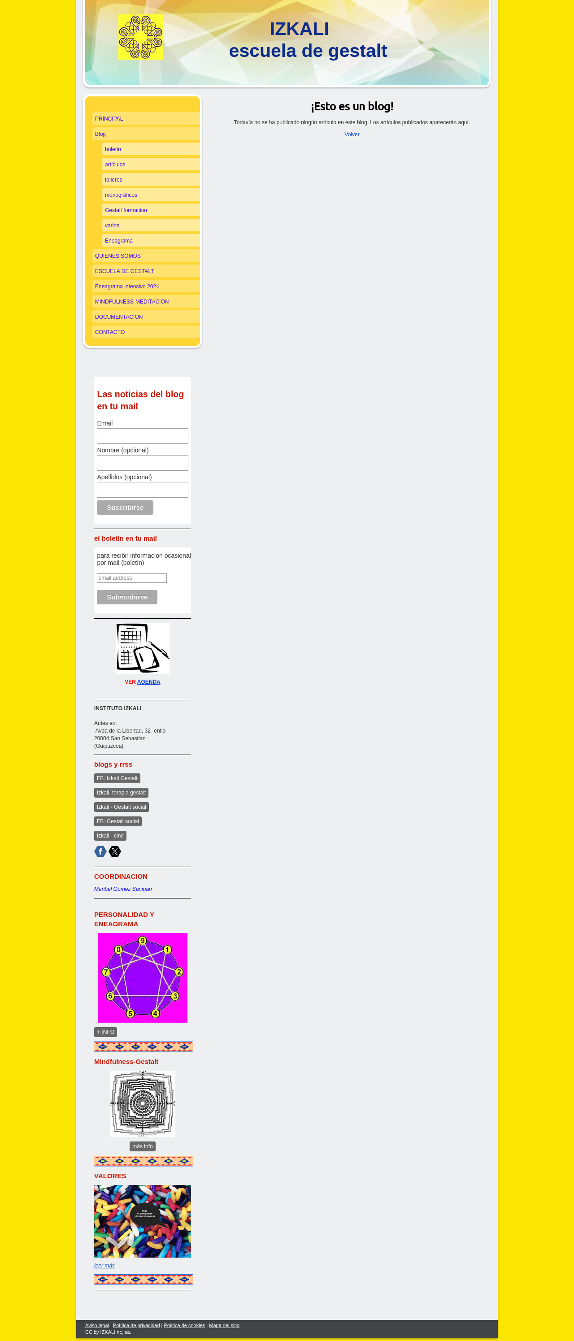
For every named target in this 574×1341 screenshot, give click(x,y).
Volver (351, 134)
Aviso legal (97, 1325)
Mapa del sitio (224, 1325)
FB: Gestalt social (118, 821)
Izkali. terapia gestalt (121, 793)
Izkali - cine (110, 836)
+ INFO (105, 1032)
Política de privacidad (136, 1325)
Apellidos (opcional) (124, 477)
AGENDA (149, 682)
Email (105, 423)
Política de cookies (184, 1325)
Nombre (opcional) (122, 450)
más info (142, 1146)
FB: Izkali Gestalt (117, 778)
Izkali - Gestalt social (121, 807)
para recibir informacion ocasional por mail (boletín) (144, 559)
